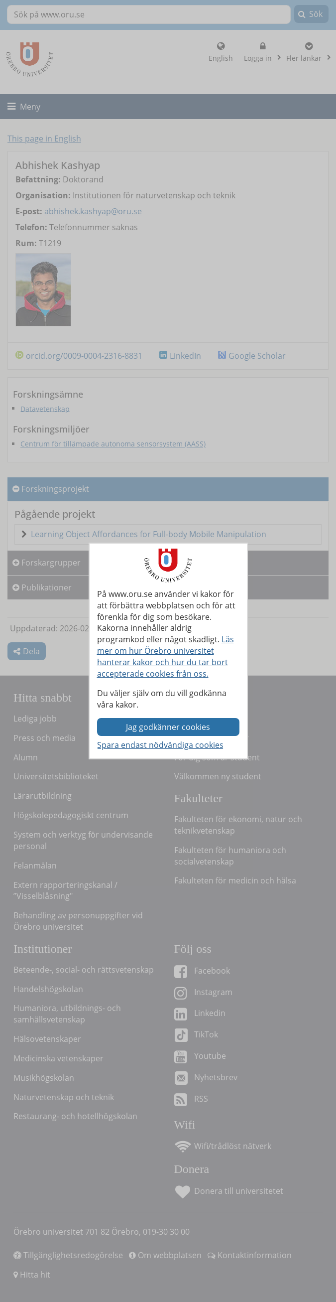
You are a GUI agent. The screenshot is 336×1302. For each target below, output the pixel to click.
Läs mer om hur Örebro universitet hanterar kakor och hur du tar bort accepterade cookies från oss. (165, 656)
